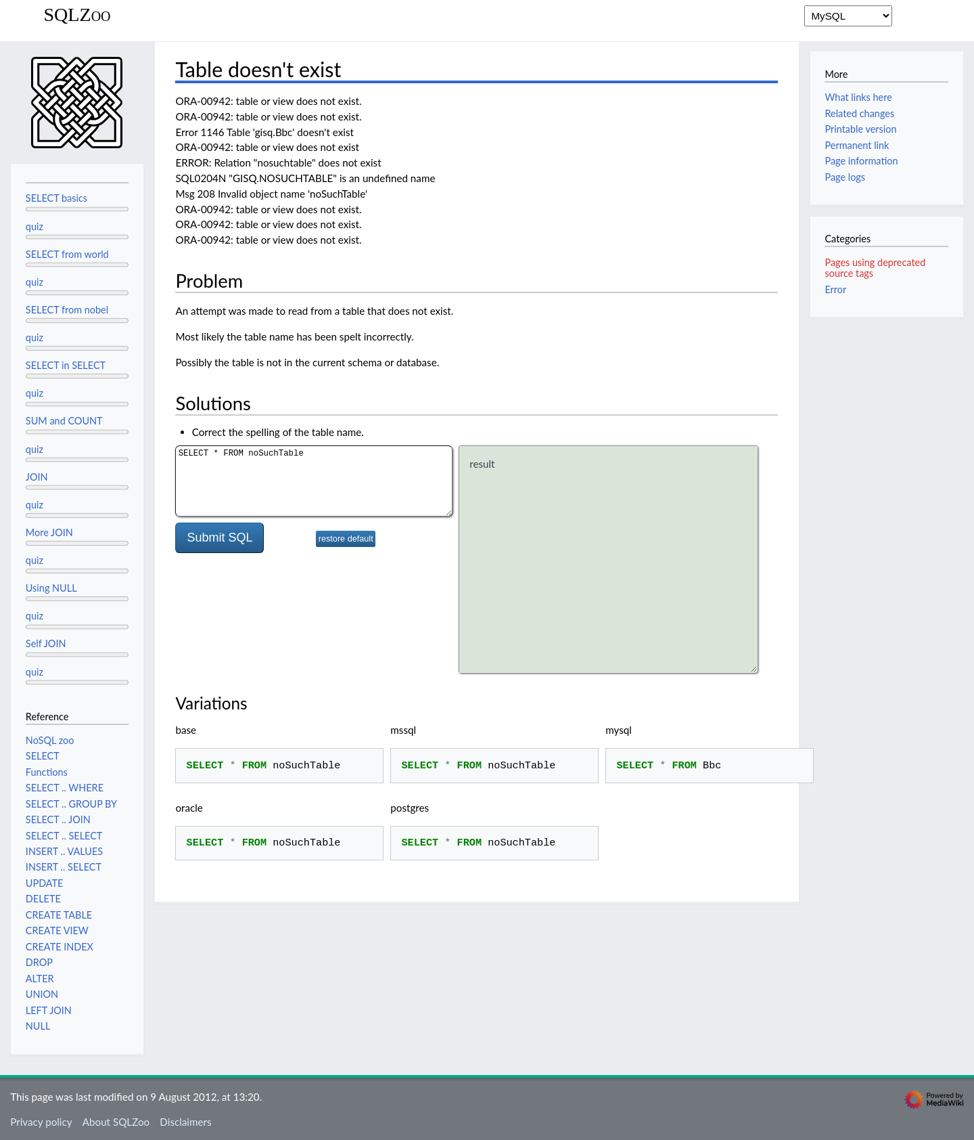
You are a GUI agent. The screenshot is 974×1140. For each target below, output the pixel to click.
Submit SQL (219, 537)
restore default (346, 539)
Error (835, 289)
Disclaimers (185, 1122)
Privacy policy (41, 1122)
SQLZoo (76, 14)
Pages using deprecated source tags (875, 268)
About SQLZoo (116, 1122)
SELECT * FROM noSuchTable (314, 481)
